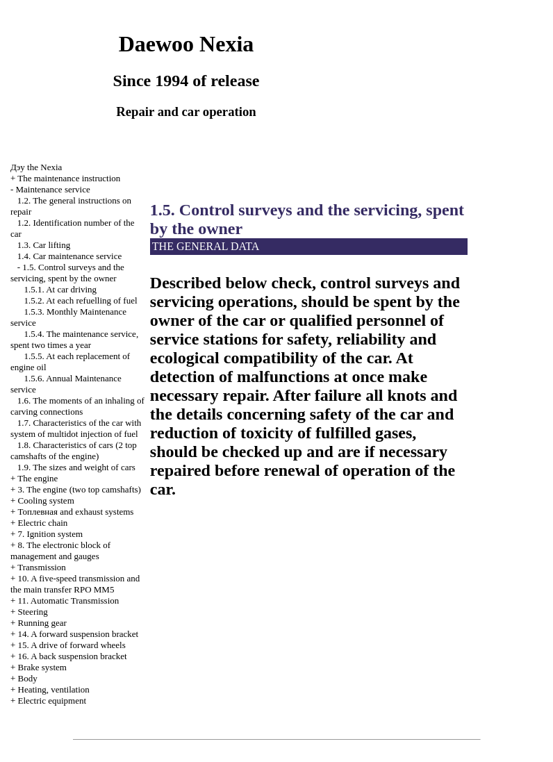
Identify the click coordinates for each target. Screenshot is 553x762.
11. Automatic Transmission (68, 600)
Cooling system (46, 500)
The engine (37, 478)
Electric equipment (52, 700)
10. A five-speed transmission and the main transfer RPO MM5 (75, 584)
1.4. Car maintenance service (69, 256)
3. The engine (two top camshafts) (79, 489)
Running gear (42, 623)
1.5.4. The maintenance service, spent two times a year (74, 339)
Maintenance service (53, 189)
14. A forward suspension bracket (78, 634)
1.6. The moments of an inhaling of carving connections (77, 406)
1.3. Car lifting (44, 245)
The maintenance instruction (68, 178)
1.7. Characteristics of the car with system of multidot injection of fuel (75, 428)
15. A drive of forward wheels (72, 645)
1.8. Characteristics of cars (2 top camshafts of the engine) (73, 450)
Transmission (41, 567)
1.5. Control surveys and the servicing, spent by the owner (67, 272)
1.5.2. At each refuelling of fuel (80, 300)
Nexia (36, 167)
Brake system (42, 667)
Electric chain (43, 522)
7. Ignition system (50, 534)
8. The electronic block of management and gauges (60, 550)
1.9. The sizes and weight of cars (76, 467)
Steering (33, 611)
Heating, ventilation (54, 689)
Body (28, 678)
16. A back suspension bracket (72, 656)
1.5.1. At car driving (60, 289)
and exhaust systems (76, 511)
